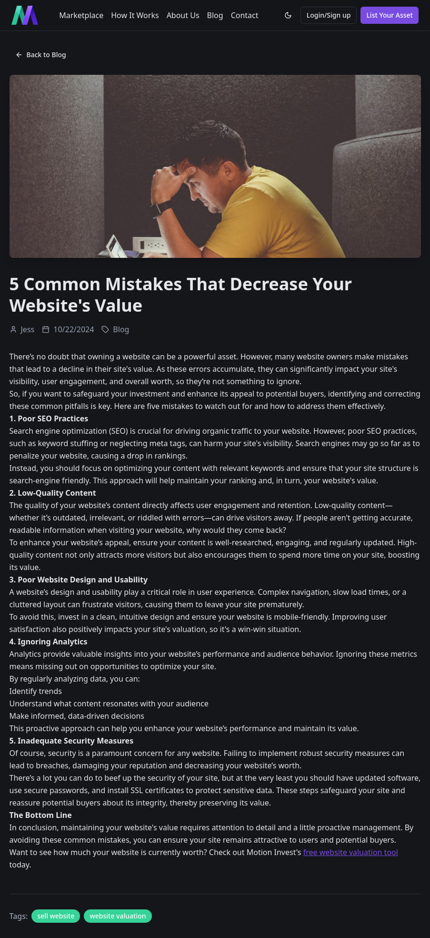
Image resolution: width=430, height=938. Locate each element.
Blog (215, 15)
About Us (183, 15)
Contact (245, 15)
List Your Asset (389, 15)
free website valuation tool (350, 852)
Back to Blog (40, 54)
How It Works (135, 15)
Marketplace (81, 15)
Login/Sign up (329, 15)
